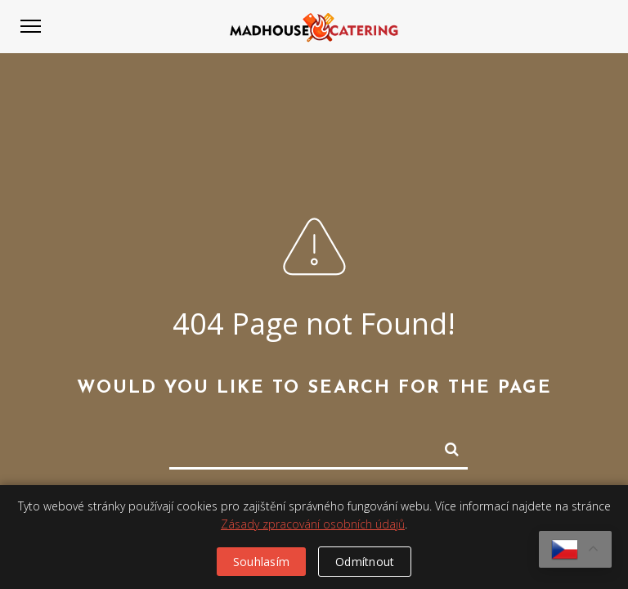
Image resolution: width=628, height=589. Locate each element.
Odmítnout (364, 561)
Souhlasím (261, 561)
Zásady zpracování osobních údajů (313, 524)
